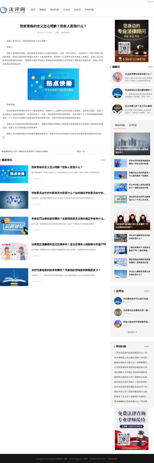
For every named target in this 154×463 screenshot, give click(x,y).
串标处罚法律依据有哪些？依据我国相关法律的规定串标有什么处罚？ (68, 219)
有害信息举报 (112, 459)
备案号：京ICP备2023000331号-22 (94, 459)
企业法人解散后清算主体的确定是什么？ (139, 273)
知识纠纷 (54, 9)
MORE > (103, 160)
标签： (6, 143)
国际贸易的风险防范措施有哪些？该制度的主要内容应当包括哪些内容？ (139, 261)
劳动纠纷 (89, 9)
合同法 (77, 9)
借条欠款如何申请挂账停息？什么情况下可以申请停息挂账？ (136, 322)
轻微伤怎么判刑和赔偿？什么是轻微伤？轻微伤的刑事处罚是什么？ (139, 174)
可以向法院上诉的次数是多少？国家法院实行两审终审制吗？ (139, 186)
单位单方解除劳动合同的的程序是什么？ (139, 237)
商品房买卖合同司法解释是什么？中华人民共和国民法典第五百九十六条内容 (139, 198)
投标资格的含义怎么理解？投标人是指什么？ (57, 167)
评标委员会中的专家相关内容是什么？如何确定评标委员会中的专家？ (68, 193)
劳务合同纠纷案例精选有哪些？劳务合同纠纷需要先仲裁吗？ (139, 162)
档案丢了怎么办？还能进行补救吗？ (130, 396)
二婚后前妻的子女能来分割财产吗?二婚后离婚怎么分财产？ (139, 249)
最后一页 (81, 151)
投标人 (12, 143)
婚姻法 (42, 9)
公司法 (66, 9)
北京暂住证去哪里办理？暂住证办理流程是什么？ (136, 310)
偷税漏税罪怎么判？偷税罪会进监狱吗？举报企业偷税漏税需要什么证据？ (26, 151)
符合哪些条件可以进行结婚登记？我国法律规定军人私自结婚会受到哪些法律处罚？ (136, 299)
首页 (33, 9)
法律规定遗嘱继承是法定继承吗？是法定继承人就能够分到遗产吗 (68, 244)
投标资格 (20, 143)
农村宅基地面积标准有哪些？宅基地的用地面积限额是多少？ (66, 270)
